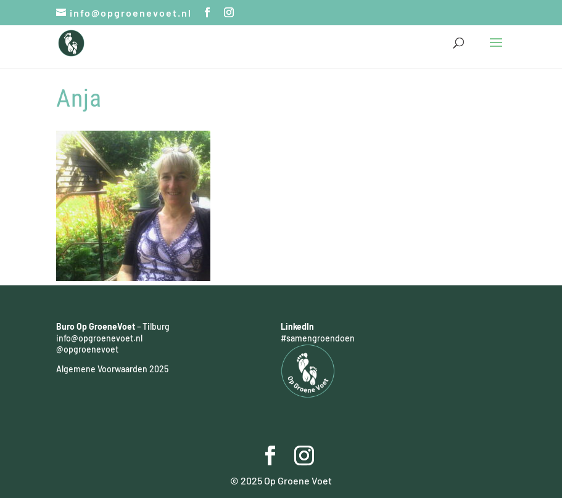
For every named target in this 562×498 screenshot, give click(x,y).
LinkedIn (297, 326)
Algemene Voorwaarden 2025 (112, 369)
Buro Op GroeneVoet (95, 326)
